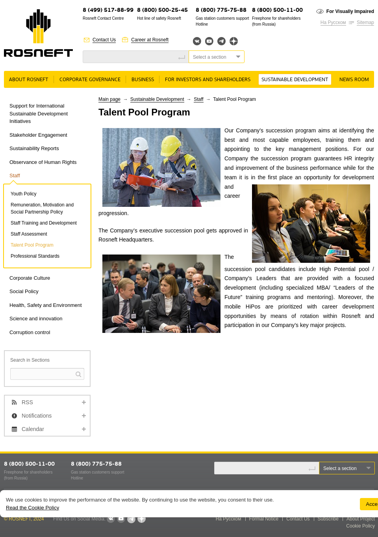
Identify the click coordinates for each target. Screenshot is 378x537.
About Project (360, 519)
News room (354, 79)
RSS (27, 402)
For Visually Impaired (350, 11)
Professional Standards (35, 256)
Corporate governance (89, 79)
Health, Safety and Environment (45, 305)
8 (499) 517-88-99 (108, 10)
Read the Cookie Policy (32, 508)
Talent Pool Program (32, 245)
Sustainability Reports (34, 148)
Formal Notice (264, 519)
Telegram (221, 41)
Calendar (33, 429)
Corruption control (29, 332)
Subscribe (328, 519)
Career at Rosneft (150, 40)
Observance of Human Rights (43, 162)
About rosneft (28, 79)
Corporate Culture (29, 278)
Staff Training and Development (44, 223)
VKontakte (111, 519)
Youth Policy (24, 194)
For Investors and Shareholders (207, 79)
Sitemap (365, 22)
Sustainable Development (294, 79)
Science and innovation (35, 318)
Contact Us (104, 40)
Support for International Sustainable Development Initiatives (38, 113)
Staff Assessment (29, 234)
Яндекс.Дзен (234, 41)
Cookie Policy (360, 526)
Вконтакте (197, 41)
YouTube (209, 41)
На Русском (333, 22)
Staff (14, 175)
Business (143, 79)
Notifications (37, 416)
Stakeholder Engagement (38, 135)
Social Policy (24, 291)
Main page (109, 99)
